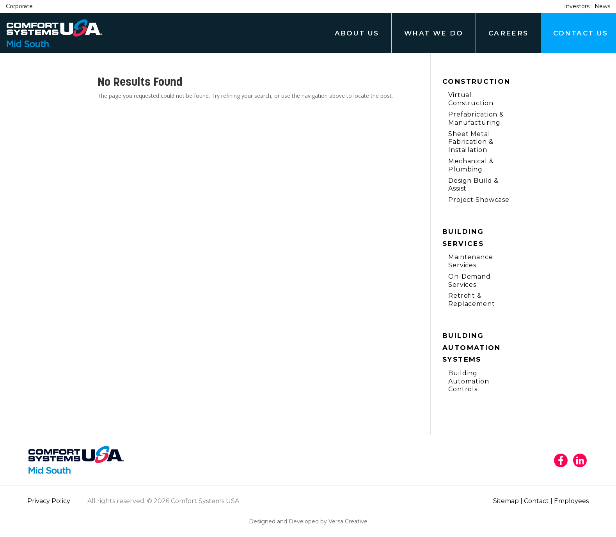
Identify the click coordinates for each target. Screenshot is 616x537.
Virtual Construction (471, 99)
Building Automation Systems (471, 347)
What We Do (433, 33)
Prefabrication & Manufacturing (476, 118)
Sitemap (506, 501)
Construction (476, 81)
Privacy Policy (48, 501)
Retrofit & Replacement (471, 299)
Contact (536, 501)
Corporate (19, 6)
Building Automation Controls (468, 381)
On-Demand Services (469, 280)
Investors (576, 6)
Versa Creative (347, 521)
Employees (571, 501)
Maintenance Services (470, 261)
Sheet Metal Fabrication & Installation (470, 142)
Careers (508, 33)
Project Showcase (478, 199)
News (602, 6)
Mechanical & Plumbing (471, 165)
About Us (357, 33)
